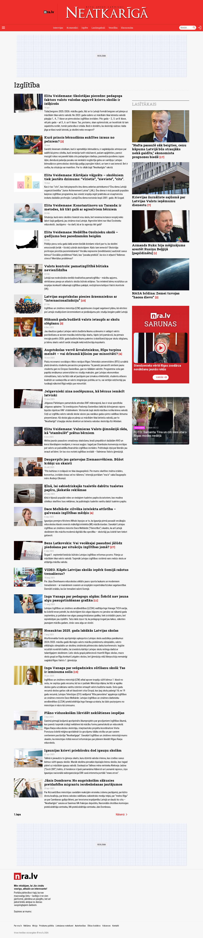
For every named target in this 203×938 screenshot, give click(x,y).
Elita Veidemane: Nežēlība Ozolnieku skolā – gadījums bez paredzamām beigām (81, 234)
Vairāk (161, 377)
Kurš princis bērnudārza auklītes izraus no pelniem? (79, 139)
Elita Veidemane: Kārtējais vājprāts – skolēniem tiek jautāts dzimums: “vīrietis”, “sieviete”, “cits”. (84, 177)
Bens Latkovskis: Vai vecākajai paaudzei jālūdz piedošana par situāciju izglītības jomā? (83, 545)
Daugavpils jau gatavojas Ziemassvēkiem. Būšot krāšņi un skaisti (84, 461)
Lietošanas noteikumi (64, 926)
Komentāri (72, 27)
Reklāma (27, 926)
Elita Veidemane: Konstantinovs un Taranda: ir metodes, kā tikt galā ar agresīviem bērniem (82, 207)
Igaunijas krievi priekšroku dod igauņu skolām (82, 750)
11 (95, 600)
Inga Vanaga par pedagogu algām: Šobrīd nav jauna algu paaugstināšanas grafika (86, 598)
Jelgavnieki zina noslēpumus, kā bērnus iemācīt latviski (84, 393)
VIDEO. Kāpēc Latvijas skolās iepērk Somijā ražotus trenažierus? (86, 571)
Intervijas (58, 27)
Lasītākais (144, 104)
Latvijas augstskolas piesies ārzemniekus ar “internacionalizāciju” (80, 298)
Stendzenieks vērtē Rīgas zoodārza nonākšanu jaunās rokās (157, 367)
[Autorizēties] (199, 27)
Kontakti (115, 926)
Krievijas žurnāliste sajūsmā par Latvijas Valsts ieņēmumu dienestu (158, 201)
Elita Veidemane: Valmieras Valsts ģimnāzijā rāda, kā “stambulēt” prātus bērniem (86, 431)
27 (112, 547)
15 (75, 671)
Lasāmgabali (98, 27)
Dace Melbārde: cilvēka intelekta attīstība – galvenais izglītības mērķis (80, 511)
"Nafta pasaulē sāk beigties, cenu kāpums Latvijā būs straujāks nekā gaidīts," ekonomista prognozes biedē (159, 151)
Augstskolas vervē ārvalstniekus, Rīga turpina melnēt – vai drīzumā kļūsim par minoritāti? (82, 352)
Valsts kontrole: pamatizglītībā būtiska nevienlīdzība (76, 268)
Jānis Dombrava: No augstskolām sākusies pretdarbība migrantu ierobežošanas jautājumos (83, 782)
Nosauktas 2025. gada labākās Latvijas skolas (81, 630)
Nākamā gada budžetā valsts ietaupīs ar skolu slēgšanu (82, 321)
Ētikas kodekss (94, 926)
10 (83, 300)
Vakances (106, 926)
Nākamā (122, 815)
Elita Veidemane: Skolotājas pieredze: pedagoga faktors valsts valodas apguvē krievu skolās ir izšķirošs (83, 100)
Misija (34, 926)
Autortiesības (80, 926)
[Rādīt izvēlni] (3, 27)
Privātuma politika (46, 926)
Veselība (113, 27)
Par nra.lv (18, 926)
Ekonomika (127, 27)
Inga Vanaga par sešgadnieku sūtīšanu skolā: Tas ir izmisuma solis (84, 670)
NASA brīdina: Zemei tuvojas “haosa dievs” (156, 295)
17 (161, 157)
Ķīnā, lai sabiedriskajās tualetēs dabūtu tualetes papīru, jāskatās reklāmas (83, 488)
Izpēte (85, 27)
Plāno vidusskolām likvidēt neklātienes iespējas (84, 713)
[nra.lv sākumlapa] (49, 12)
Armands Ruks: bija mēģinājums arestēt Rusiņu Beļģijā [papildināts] (158, 249)
